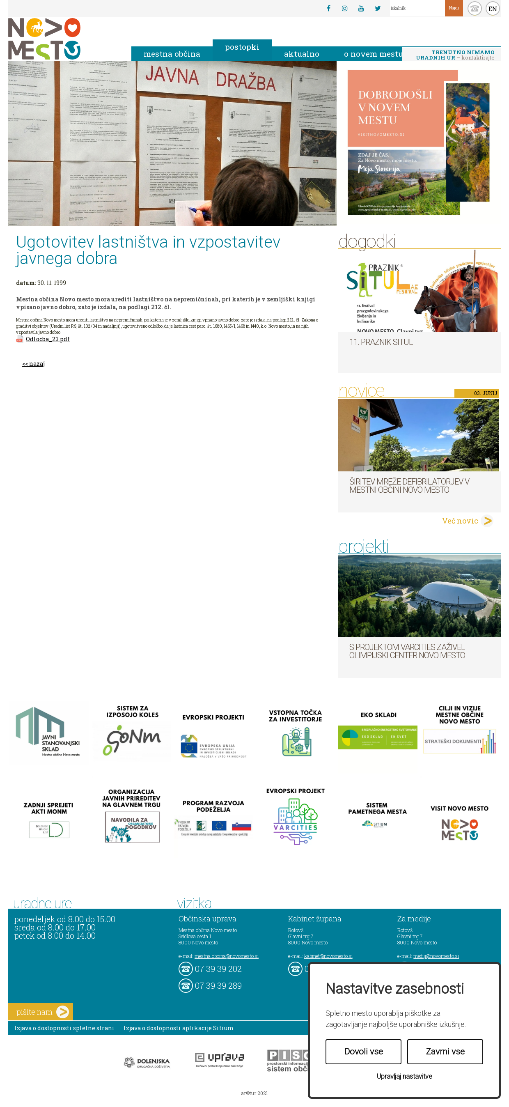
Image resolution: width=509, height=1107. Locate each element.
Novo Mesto (63, 39)
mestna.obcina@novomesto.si (227, 956)
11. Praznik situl (381, 342)
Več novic (460, 521)
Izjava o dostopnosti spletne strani (64, 1028)
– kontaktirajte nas (455, 55)
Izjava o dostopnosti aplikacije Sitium (179, 1028)
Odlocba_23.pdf (48, 339)
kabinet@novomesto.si (328, 956)
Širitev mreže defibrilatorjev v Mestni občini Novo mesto (409, 486)
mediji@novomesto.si (436, 956)
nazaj (37, 364)
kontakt (475, 8)
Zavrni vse (445, 1051)
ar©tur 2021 (254, 1093)
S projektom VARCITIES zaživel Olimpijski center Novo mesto (407, 651)
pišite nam (42, 1012)
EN (493, 9)
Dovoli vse (363, 1051)
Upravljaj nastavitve (404, 1076)
